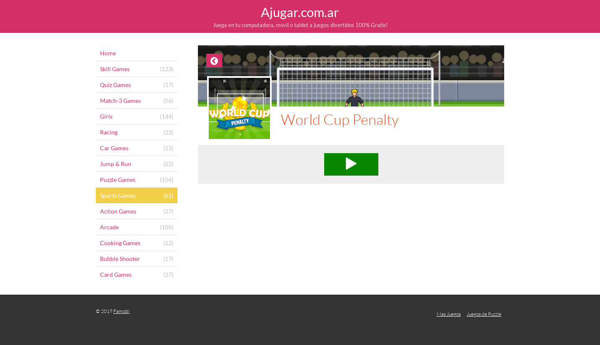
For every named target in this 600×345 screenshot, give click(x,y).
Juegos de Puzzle (484, 314)
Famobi (121, 311)
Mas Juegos (449, 314)
